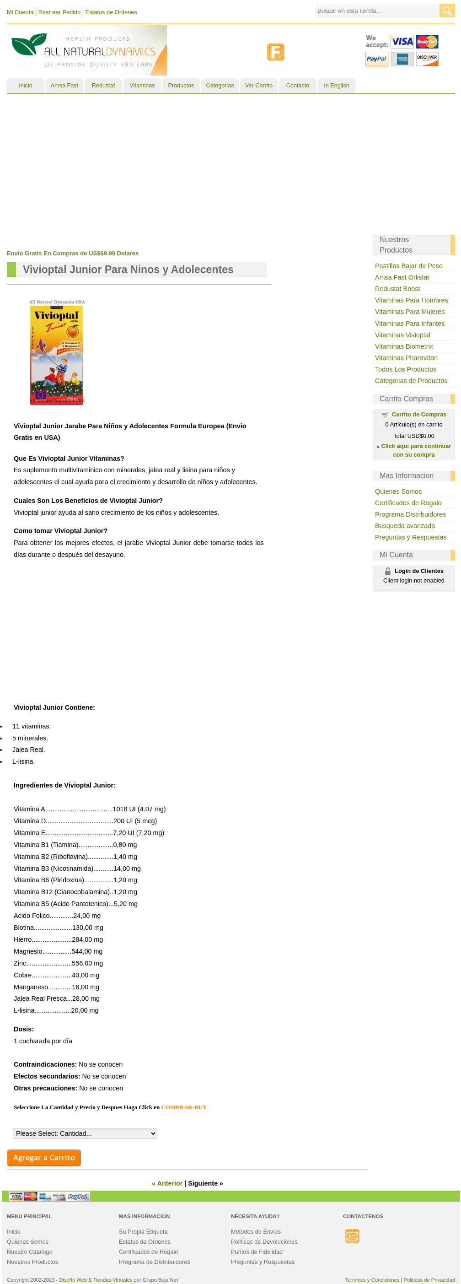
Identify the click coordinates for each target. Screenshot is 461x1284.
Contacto (297, 85)
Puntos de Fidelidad (257, 1251)
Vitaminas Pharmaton (406, 357)
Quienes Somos (398, 491)
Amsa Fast (64, 85)
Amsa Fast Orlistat (402, 277)
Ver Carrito (259, 85)
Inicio (25, 85)
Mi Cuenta (20, 12)
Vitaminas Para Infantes (410, 323)
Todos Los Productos (405, 369)
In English (336, 85)
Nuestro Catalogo (30, 1251)
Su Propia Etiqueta (143, 1231)
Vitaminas (142, 85)
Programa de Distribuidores (154, 1261)
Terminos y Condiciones (372, 1280)
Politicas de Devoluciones (264, 1241)
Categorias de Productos (411, 380)
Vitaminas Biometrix (404, 346)
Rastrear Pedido (59, 12)
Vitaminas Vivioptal (402, 335)
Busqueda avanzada (405, 525)
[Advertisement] (231, 163)
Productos (181, 85)
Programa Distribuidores (410, 514)
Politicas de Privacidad (429, 1280)
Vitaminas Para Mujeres (410, 311)
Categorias (220, 85)
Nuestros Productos (32, 1261)
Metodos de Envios (256, 1231)
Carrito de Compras (419, 414)
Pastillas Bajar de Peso (409, 266)
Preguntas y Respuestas (411, 537)
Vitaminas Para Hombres (411, 300)
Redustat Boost (397, 288)
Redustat (103, 85)
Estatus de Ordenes (111, 12)
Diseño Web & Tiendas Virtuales (95, 1280)
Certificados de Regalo (408, 503)
